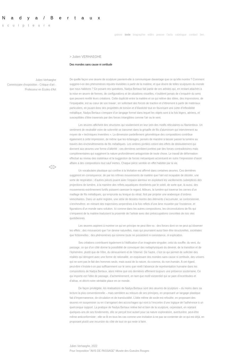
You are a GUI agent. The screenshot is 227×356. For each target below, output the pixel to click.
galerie (118, 34)
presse (160, 34)
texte (127, 34)
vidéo (151, 34)
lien (202, 34)
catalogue (181, 34)
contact (193, 34)
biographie (139, 34)
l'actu (170, 34)
